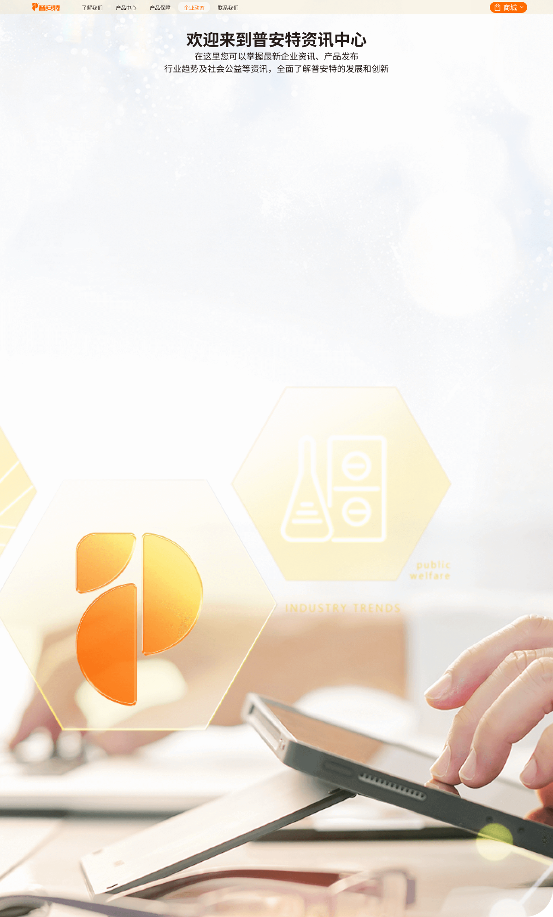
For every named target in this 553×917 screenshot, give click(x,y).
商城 (510, 7)
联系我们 (228, 7)
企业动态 (194, 7)
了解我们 (92, 7)
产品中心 (126, 7)
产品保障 (160, 7)
